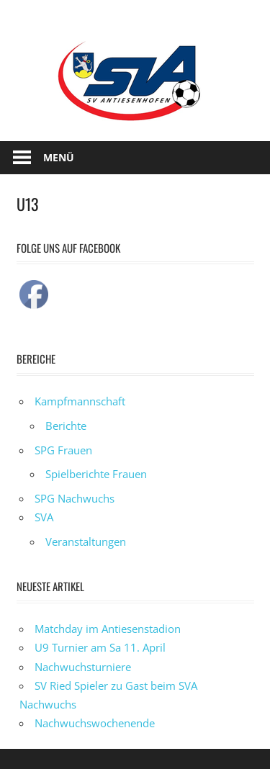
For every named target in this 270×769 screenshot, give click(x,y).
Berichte (65, 425)
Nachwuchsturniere (83, 667)
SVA (44, 517)
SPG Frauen (63, 450)
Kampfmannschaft (80, 401)
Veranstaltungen (85, 541)
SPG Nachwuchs (74, 498)
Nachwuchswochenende (95, 723)
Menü (58, 157)
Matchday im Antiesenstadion (108, 628)
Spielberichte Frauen (96, 474)
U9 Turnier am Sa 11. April (100, 647)
